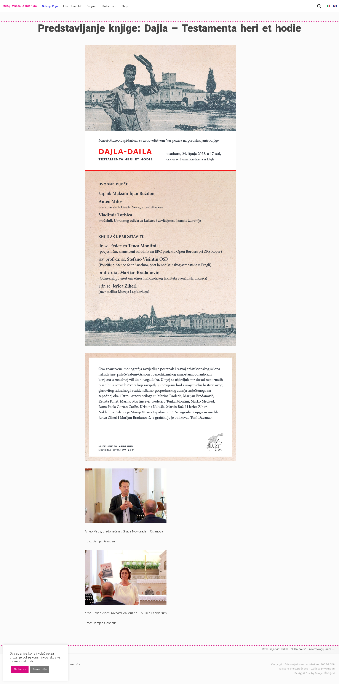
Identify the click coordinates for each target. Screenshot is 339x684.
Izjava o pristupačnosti (294, 668)
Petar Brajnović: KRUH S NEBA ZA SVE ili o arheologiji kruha (299, 649)
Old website (72, 664)
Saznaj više (39, 669)
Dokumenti (109, 6)
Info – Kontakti (72, 6)
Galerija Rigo (50, 6)
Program (92, 6)
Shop (125, 6)
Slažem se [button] (19, 669)
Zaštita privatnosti (323, 668)
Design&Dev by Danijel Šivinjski (314, 673)
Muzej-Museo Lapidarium (20, 6)
